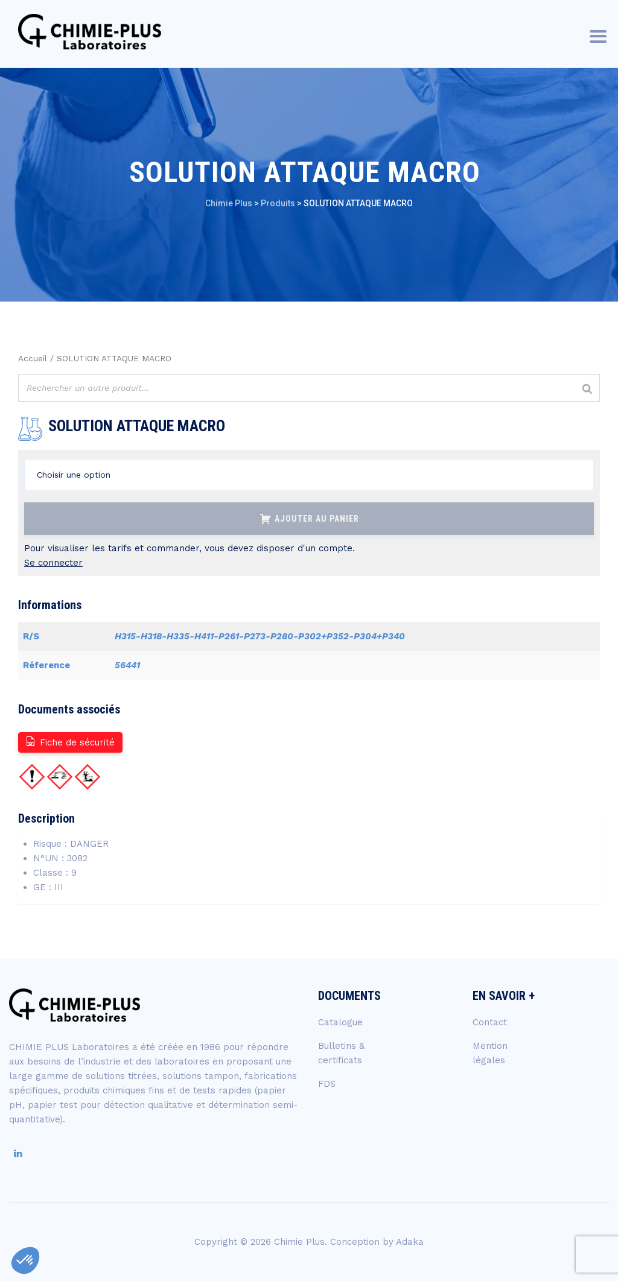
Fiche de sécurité (70, 741)
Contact (490, 1022)
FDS (327, 1083)
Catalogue (340, 1022)
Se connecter (53, 562)
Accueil (32, 358)
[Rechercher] (587, 389)
